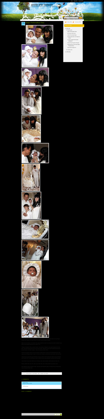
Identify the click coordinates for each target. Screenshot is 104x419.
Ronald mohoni (25, 382)
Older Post (57, 414)
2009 (67, 51)
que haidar (35, 373)
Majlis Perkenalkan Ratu (35, 23)
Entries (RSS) (69, 22)
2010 (67, 28)
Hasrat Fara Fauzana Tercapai (73, 42)
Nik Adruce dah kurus (71, 33)
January (69, 49)
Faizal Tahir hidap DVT (71, 47)
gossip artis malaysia (42, 4)
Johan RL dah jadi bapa (71, 34)
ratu (39, 373)
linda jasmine (29, 373)
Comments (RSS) (78, 22)
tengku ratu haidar (44, 373)
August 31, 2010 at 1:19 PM (27, 383)
